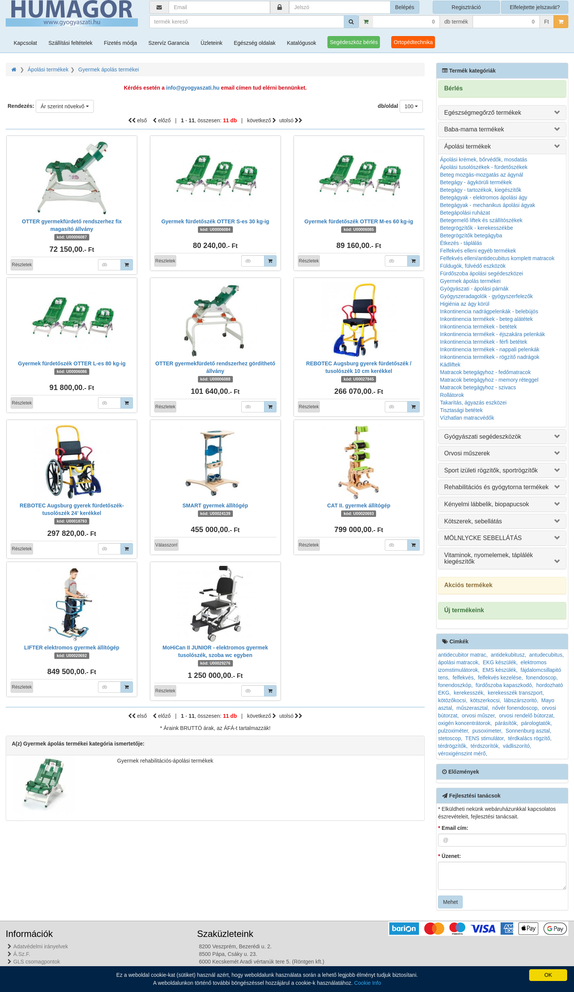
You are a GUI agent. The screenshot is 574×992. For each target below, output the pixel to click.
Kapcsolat (25, 43)
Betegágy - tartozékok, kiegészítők (480, 190)
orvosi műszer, (479, 715)
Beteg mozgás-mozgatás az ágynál (481, 175)
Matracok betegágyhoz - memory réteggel (489, 380)
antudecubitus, (546, 655)
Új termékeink (464, 610)
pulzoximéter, (453, 731)
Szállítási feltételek (70, 43)
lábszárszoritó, (521, 700)
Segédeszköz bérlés (354, 42)
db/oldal (388, 106)
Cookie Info (367, 983)
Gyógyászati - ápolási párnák (474, 289)
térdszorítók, (485, 746)
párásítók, (506, 723)
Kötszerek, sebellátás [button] (473, 521)
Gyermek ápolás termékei (108, 69)
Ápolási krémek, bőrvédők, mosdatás (483, 159)
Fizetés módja (120, 43)
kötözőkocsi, (452, 700)
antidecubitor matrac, (463, 655)
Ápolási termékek (48, 69)
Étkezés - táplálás (461, 243)
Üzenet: (449, 856)
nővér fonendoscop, (515, 708)
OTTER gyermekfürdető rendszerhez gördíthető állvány (215, 371)
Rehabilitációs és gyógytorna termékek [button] (496, 487)
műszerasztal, (473, 708)
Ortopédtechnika (413, 42)
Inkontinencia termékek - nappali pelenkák (489, 349)
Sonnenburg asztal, (529, 731)
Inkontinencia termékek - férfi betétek (483, 342)
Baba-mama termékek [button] (474, 129)
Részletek (22, 264)
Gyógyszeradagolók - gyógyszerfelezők (486, 296)
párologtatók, (536, 723)
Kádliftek (450, 365)
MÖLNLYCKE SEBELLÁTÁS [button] (483, 538)
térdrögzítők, (453, 746)
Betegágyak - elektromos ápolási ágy (483, 197)
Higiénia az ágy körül (464, 304)
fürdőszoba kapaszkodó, (504, 685)
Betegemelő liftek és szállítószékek (481, 220)
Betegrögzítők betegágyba (471, 235)
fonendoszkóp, (455, 685)
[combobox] (65, 106)
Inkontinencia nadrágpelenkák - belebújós (489, 311)
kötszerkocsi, (485, 700)
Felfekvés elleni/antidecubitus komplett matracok (497, 258)
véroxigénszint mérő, (462, 753)
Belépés (404, 7)
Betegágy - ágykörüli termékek (476, 182)
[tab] (502, 113)
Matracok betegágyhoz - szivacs (478, 387)
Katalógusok (301, 43)
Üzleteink (212, 43)
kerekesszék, (469, 693)
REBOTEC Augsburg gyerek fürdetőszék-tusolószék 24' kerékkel (72, 513)
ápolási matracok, (459, 662)
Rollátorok (452, 395)
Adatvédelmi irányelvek (40, 946)
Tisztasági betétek (461, 410)
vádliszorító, (517, 746)
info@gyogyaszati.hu (192, 88)
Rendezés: (21, 106)
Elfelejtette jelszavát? (535, 7)
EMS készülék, (500, 670)
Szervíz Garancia (169, 43)
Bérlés (453, 88)
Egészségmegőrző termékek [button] (482, 112)
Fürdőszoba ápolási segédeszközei (481, 273)
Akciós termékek (468, 585)
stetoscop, (450, 738)
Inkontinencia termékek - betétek (478, 327)
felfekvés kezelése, (500, 677)
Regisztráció (466, 7)
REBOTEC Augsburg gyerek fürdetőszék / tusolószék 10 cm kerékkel (358, 371)
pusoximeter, (488, 731)
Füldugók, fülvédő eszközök (473, 266)
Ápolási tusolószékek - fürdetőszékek (483, 167)
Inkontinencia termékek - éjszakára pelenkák (492, 334)
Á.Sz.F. (21, 954)
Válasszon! (166, 545)
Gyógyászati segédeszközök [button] (482, 436)
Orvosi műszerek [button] (467, 453)
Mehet (450, 902)
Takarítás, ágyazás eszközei (473, 403)
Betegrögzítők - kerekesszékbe (476, 228)
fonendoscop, (542, 677)
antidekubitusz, (508, 655)
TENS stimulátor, (485, 738)
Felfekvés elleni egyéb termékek (478, 251)
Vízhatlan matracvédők (467, 418)
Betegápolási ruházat (465, 213)
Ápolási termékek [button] (467, 146)
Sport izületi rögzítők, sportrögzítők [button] (491, 470)
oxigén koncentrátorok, (465, 723)
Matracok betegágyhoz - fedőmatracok (485, 372)
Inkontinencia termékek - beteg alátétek (486, 319)
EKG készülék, (500, 662)
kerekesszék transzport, (516, 693)
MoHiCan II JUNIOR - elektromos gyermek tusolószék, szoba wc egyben (215, 655)
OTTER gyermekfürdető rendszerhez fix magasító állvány (72, 229)
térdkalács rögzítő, (529, 738)
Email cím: (453, 828)
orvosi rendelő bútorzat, (527, 715)
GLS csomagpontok (36, 962)
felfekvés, (463, 677)
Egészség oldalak (255, 43)
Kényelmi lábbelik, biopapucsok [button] (486, 504)
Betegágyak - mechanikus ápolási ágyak (487, 205)
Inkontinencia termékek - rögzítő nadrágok (489, 357)
